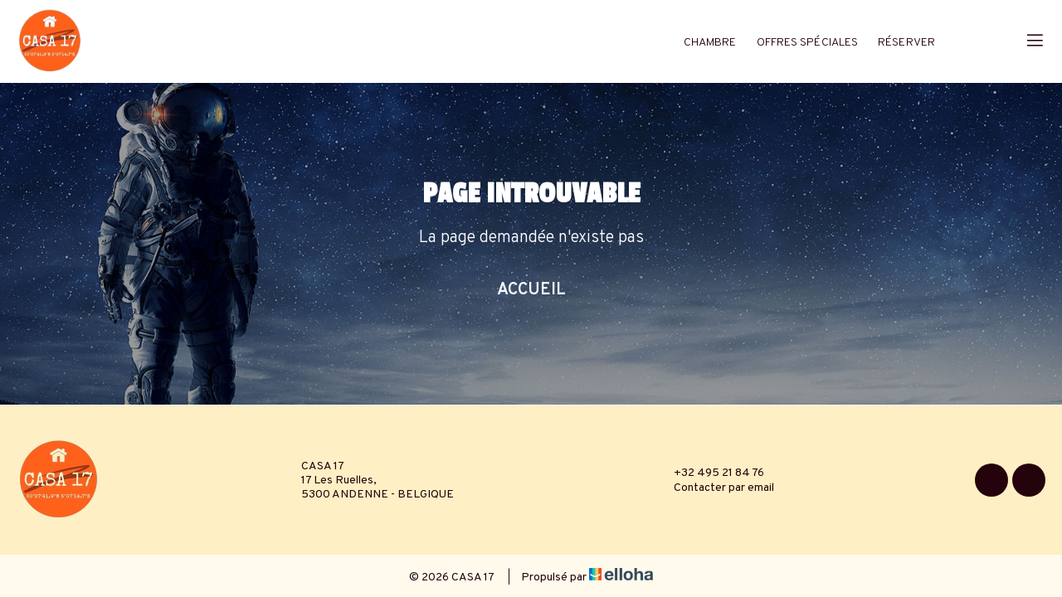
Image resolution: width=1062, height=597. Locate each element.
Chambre (710, 43)
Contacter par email (714, 487)
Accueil (531, 290)
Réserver (906, 43)
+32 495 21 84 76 (709, 472)
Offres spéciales (808, 43)
